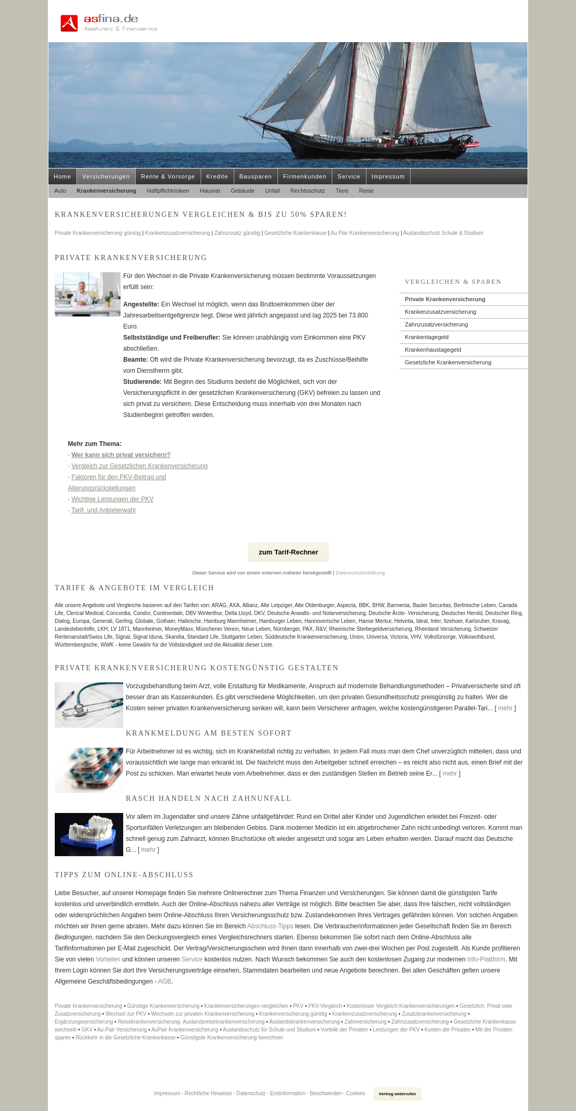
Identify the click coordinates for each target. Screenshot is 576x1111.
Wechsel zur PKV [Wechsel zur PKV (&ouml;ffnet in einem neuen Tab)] (125, 1014)
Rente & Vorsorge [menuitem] (168, 176)
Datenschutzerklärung (360, 573)
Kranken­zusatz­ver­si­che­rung (440, 312)
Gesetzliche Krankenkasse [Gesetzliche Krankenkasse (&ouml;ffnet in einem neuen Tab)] (295, 233)
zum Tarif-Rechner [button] (288, 552)
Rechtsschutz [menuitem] (307, 190)
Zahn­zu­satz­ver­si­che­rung (436, 324)
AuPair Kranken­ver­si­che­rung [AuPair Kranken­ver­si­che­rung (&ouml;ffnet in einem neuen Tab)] (184, 1030)
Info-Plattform (486, 959)
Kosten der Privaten (447, 1030)
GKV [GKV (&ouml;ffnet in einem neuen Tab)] (87, 1030)
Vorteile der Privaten (344, 1030)
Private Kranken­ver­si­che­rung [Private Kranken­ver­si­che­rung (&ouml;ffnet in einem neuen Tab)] (88, 1006)
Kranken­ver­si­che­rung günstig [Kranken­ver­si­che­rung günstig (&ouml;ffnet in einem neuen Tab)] (293, 1014)
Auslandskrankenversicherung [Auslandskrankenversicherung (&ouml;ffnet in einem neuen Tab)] (304, 1022)
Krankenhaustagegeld (433, 349)
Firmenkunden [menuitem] (304, 176)
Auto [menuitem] (60, 190)
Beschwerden (326, 1093)
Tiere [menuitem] (342, 190)
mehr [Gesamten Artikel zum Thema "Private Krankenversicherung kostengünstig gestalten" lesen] (505, 708)
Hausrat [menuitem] (210, 190)
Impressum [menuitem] (388, 176)
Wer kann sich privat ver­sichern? (121, 455)
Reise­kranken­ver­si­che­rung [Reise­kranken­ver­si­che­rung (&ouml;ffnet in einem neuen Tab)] (149, 1022)
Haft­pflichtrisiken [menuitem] (168, 190)
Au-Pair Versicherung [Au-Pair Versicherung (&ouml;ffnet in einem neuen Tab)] (122, 1030)
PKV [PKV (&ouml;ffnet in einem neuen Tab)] (298, 1006)
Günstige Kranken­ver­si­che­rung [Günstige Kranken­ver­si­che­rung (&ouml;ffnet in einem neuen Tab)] (163, 1006)
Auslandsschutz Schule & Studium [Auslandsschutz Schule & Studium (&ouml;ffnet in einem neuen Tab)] (443, 233)
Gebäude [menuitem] (242, 190)
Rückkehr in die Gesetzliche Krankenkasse (126, 1037)
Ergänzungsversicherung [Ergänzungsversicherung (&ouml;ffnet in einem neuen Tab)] (84, 1022)
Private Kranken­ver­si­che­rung (445, 299)
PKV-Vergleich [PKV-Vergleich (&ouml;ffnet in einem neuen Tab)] (325, 1006)
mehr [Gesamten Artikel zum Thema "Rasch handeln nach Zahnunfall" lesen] (148, 850)
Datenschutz (251, 1093)
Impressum (167, 1093)
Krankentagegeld (427, 337)
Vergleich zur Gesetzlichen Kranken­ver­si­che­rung (140, 466)
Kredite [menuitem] (217, 176)
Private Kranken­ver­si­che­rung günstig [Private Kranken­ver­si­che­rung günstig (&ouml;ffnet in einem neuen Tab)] (98, 233)
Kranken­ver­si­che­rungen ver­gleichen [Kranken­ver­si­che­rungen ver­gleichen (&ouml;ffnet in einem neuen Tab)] (246, 1006)
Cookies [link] (355, 1093)
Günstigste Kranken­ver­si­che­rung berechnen (232, 1037)
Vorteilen (108, 959)
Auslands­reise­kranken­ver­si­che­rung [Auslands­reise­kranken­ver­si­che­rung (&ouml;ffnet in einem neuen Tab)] (224, 1022)
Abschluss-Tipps (270, 926)
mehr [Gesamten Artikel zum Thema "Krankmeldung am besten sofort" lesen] (450, 773)
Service (192, 959)
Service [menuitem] (349, 176)
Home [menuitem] (62, 176)
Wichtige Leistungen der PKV (113, 499)
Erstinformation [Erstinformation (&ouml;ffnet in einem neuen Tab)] (287, 1093)
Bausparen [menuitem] (256, 176)
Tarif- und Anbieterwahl (103, 510)
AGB (163, 981)
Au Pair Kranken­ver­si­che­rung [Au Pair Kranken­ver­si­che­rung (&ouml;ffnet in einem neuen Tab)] (365, 233)
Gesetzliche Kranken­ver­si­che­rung (448, 362)
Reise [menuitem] (366, 190)
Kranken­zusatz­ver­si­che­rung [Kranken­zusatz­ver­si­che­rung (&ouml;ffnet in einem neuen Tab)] (177, 233)
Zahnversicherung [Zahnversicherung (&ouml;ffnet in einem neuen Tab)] (365, 1022)
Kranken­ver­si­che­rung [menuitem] (106, 190)
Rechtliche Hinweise (208, 1093)
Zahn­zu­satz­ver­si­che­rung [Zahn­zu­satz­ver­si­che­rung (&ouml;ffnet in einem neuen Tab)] (420, 1022)
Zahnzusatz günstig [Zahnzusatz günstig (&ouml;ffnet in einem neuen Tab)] (237, 233)
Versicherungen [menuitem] (106, 176)
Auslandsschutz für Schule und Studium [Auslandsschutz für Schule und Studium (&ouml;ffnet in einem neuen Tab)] (269, 1030)
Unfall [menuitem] (272, 190)
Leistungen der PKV (396, 1030)
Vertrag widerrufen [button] (397, 1094)
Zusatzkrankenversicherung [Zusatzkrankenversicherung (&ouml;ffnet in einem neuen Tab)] (434, 1014)
